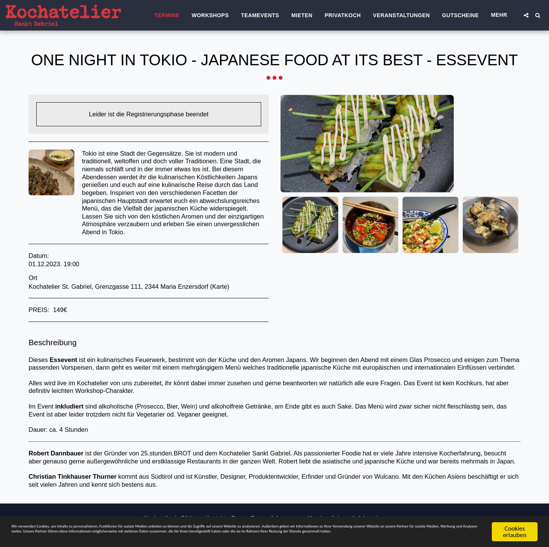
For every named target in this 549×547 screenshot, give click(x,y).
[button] (526, 15)
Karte (219, 286)
